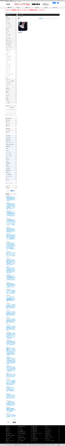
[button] (58, 3)
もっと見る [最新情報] (14, 419)
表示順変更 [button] (41, 18)
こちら (54, 444)
